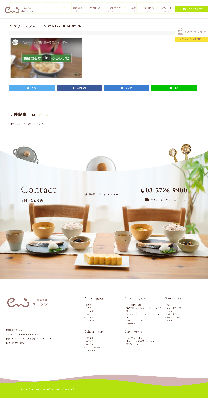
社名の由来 (90, 308)
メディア (170, 311)
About (94, 298)
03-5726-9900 (164, 190)
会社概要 (78, 9)
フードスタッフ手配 (134, 320)
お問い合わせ (91, 341)
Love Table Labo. (134, 338)
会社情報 (89, 311)
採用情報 (149, 9)
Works (174, 298)
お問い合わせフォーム (165, 200)
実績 (133, 9)
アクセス (89, 317)
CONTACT (192, 9)
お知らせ (166, 9)
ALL (169, 305)
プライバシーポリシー (95, 347)
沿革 (88, 314)
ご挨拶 (89, 305)
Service (136, 298)
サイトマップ (91, 350)
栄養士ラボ (115, 9)
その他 (170, 320)
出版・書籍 (171, 314)
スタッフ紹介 (91, 320)
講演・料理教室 (173, 317)
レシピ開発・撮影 (133, 305)
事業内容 (95, 9)
